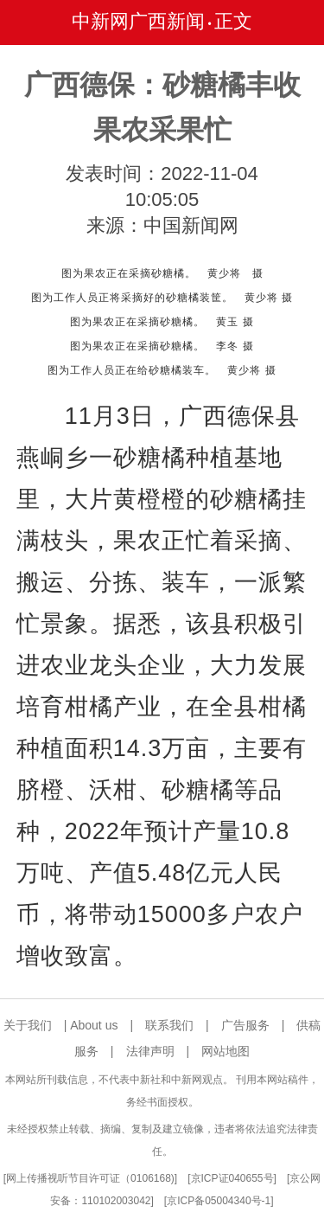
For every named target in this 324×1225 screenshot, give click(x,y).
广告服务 (245, 1025)
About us (94, 1025)
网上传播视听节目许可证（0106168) (90, 1178)
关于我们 (27, 1025)
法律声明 (150, 1051)
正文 (233, 21)
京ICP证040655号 (232, 1178)
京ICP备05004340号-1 (218, 1201)
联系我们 (169, 1025)
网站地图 (225, 1051)
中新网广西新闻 (138, 21)
